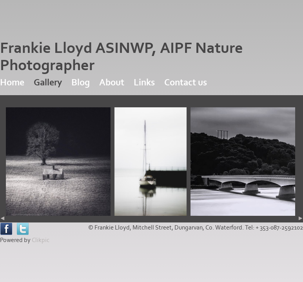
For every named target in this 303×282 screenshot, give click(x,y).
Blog (80, 82)
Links (144, 82)
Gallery (48, 82)
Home (12, 82)
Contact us (185, 82)
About (111, 82)
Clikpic (40, 240)
